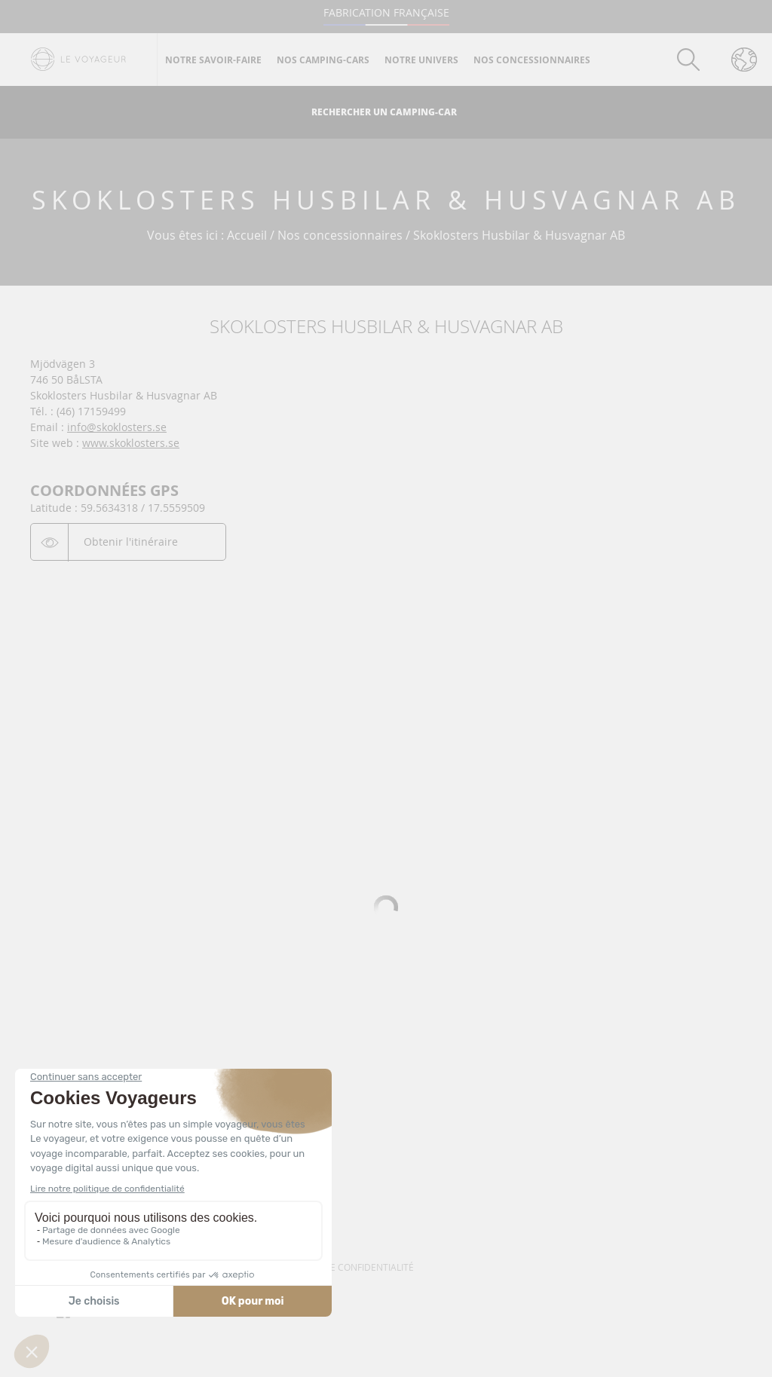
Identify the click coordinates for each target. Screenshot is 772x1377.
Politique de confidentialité (345, 1267)
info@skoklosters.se (117, 427)
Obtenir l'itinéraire (131, 541)
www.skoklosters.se (130, 443)
